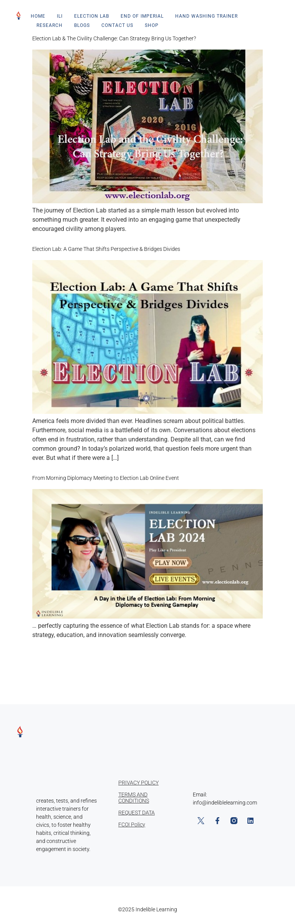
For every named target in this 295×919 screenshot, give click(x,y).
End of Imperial (142, 16)
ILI (60, 16)
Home (38, 16)
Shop (152, 25)
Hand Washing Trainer (206, 16)
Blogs (82, 25)
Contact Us (117, 25)
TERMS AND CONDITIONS (133, 797)
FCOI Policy (131, 824)
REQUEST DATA (136, 813)
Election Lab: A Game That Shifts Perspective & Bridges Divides (106, 249)
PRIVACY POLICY (138, 783)
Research (49, 25)
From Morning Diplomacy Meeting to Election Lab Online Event (105, 478)
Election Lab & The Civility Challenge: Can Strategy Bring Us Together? (114, 38)
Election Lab (91, 16)
